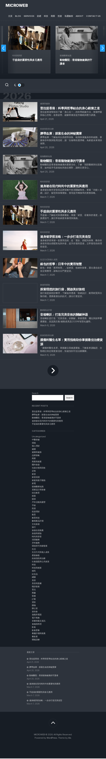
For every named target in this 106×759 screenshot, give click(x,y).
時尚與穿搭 (17, 55)
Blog (18, 16)
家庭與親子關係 (38, 481)
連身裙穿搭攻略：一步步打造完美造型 (45, 701)
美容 (34, 581)
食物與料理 (37, 624)
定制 (34, 471)
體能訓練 (36, 640)
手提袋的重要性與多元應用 (40, 692)
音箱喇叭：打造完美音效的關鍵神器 (64, 315)
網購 (34, 577)
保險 (34, 443)
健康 (34, 449)
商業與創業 (37, 462)
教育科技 (36, 518)
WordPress (52, 738)
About (79, 16)
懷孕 (34, 499)
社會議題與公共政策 (40, 562)
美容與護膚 (37, 584)
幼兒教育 (36, 493)
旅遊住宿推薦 (37, 531)
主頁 (10, 16)
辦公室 (35, 609)
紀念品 (35, 574)
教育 (34, 515)
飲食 (34, 627)
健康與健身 (45, 104)
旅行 (34, 527)
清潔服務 (36, 540)
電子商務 (36, 618)
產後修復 (36, 556)
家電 (34, 484)
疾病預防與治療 (47, 129)
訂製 (34, 599)
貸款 (34, 602)
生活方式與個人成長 (49, 260)
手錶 (34, 506)
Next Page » (53, 371)
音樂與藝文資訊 (38, 621)
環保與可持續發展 (39, 546)
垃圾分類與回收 (38, 468)
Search (35, 394)
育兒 (34, 590)
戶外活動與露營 (38, 502)
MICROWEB (16, 5)
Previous (3, 48)
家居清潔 (36, 477)
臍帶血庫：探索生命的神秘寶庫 (42, 667)
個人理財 (36, 446)
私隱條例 (69, 16)
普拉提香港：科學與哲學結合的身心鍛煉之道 (48, 659)
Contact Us (93, 16)
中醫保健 (36, 440)
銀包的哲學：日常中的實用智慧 (61, 264)
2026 (18, 96)
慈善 (34, 496)
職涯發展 (36, 587)
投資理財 (36, 512)
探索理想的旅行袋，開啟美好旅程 (62, 290)
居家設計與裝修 (38, 490)
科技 (46, 16)
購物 (34, 606)
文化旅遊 (36, 524)
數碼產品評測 (46, 310)
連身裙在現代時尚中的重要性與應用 (44, 684)
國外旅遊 (36, 465)
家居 (34, 474)
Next (102, 48)
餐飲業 (35, 637)
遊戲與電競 (37, 615)
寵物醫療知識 (65, 55)
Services (29, 16)
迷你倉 (35, 612)
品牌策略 (36, 456)
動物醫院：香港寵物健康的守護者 (43, 676)
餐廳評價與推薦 (38, 634)
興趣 (34, 593)
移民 (34, 571)
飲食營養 (36, 631)
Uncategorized (39, 437)
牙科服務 (36, 543)
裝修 (34, 596)
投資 (60, 16)
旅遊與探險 (45, 285)
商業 (53, 16)
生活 (34, 549)
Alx (69, 738)
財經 (39, 16)
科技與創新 (37, 568)
